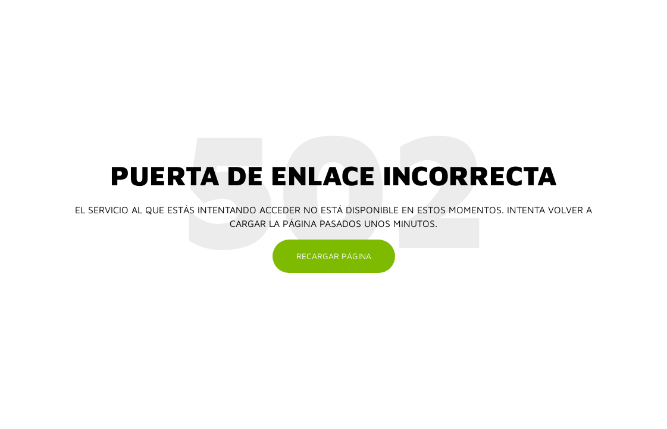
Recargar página (333, 256)
